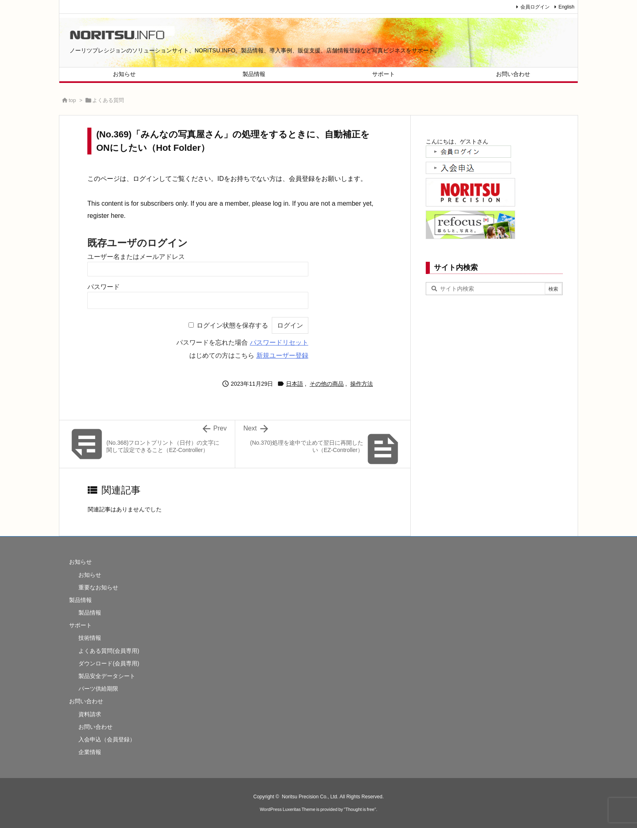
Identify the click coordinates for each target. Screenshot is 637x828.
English (566, 7)
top (72, 100)
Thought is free (359, 809)
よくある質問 (108, 100)
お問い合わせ (86, 701)
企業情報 (89, 752)
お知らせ (80, 562)
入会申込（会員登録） (106, 739)
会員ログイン (535, 7)
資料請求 (89, 714)
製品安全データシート (106, 676)
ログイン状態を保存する (232, 325)
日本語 (294, 383)
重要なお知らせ (98, 587)
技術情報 (89, 638)
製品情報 (80, 600)
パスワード (103, 286)
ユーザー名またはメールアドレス (136, 256)
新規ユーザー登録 (282, 355)
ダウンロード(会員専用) (108, 663)
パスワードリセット (279, 342)
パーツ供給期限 (98, 688)
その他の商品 (327, 383)
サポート (80, 625)
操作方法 (361, 383)
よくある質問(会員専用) (108, 651)
